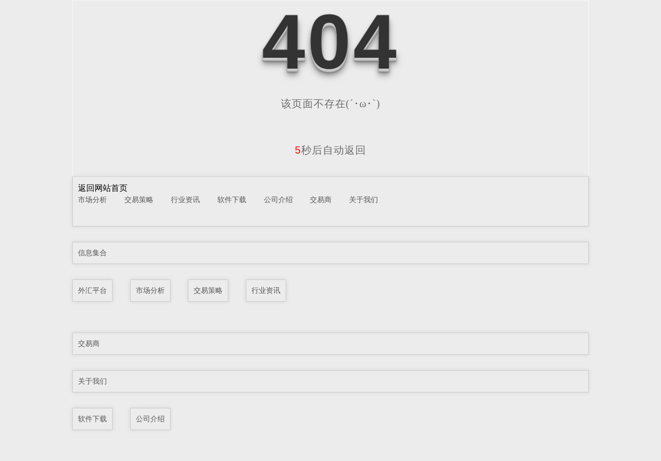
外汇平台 (92, 290)
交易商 (321, 199)
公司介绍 (278, 199)
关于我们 (363, 199)
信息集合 (92, 253)
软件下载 (231, 199)
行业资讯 (185, 199)
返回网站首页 (103, 188)
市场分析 (92, 199)
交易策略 (138, 199)
